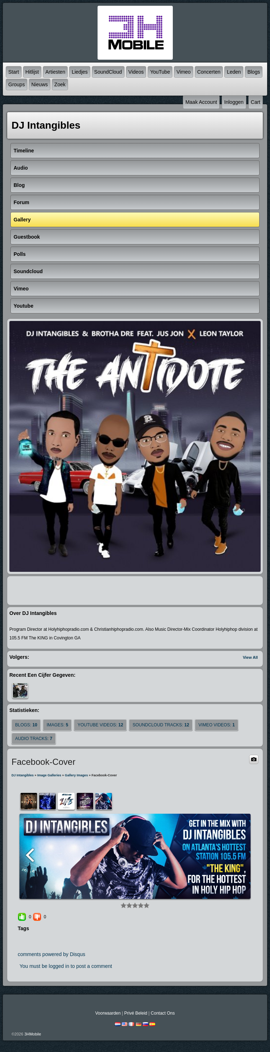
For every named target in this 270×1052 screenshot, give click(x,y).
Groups (16, 84)
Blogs (253, 72)
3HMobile (32, 1034)
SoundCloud (108, 72)
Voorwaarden (108, 1013)
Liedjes (79, 72)
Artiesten (55, 72)
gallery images (76, 775)
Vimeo (183, 72)
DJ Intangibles (23, 775)
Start (13, 72)
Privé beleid (135, 1013)
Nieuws (39, 84)
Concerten (209, 72)
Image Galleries (49, 775)
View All (250, 657)
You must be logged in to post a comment (65, 966)
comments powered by (51, 954)
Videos (136, 72)
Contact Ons (163, 1013)
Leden (234, 72)
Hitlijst (32, 72)
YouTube (160, 72)
